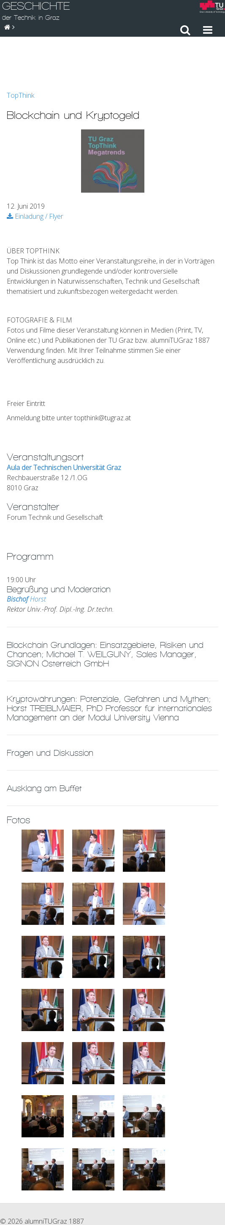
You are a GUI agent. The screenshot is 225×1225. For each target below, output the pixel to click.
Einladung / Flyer (35, 170)
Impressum (144, 1183)
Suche (211, 1183)
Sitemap (182, 1183)
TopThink (20, 49)
